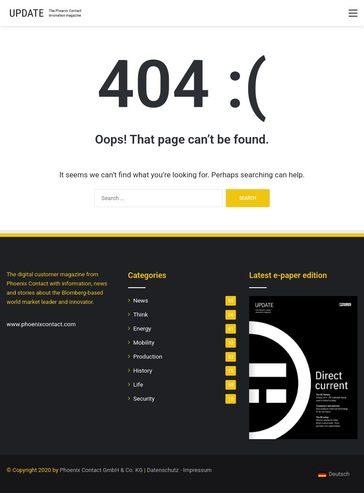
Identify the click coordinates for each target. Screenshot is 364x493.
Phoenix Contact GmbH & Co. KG (101, 470)
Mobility (143, 342)
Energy (142, 328)
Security (144, 398)
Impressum (197, 470)
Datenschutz (162, 470)
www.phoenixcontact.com (41, 323)
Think (140, 314)
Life (138, 384)
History (142, 370)
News (140, 300)
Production (147, 356)
